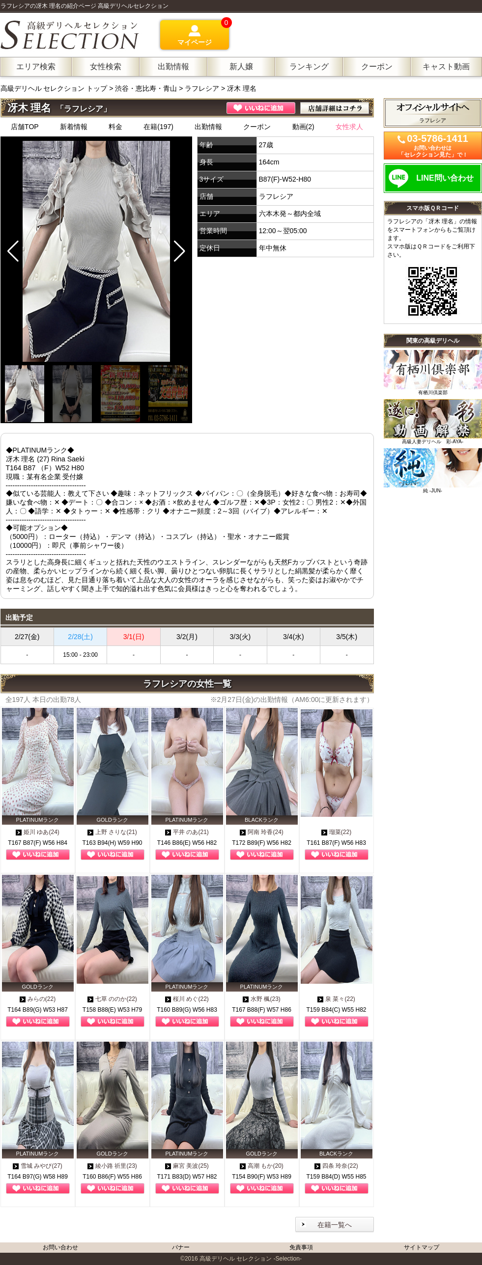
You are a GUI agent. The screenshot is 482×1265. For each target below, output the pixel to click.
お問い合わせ (60, 1247)
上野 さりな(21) (112, 832)
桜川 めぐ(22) (187, 999)
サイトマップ (421, 1247)
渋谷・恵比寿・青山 (146, 88)
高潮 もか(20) (262, 1165)
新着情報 (73, 127)
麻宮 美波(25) (187, 1165)
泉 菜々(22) (336, 999)
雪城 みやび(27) (37, 1165)
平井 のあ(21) (187, 832)
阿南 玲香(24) (262, 832)
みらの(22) (38, 999)
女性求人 (349, 127)
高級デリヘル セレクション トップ (55, 88)
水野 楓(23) (262, 999)
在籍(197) (158, 127)
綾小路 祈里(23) (112, 1165)
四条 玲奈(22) (336, 1165)
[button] (179, 251)
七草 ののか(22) (112, 999)
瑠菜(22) (336, 832)
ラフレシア (202, 88)
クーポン (257, 127)
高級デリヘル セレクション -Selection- (250, 1258)
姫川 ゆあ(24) (37, 832)
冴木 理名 (241, 88)
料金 (115, 127)
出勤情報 (208, 127)
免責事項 (301, 1247)
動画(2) (303, 127)
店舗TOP (25, 127)
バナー (181, 1247)
